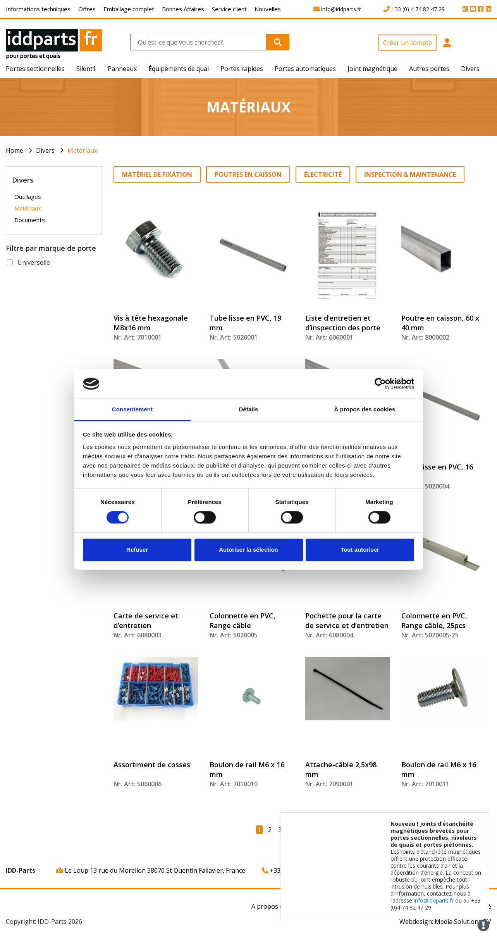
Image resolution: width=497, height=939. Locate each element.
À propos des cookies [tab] (365, 409)
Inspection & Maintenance (410, 174)
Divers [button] (470, 68)
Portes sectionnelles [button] (35, 68)
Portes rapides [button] (241, 68)
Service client (229, 9)
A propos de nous (277, 906)
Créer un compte (407, 42)
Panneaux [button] (122, 68)
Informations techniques (38, 9)
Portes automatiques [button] (305, 68)
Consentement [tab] (132, 409)
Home (14, 150)
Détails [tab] (248, 409)
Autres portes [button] (429, 68)
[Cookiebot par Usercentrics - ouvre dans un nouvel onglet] (380, 384)
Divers (45, 150)
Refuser (137, 549)
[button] (447, 47)
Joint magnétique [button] (372, 68)
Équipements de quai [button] (178, 68)
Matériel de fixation (157, 174)
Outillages (27, 196)
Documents (29, 220)
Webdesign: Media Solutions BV (445, 921)
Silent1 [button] (86, 68)
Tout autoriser (360, 549)
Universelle (33, 262)
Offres (87, 9)
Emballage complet (128, 9)
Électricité (323, 174)
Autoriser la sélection (248, 549)
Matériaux (82, 150)
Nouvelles (268, 9)
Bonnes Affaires (183, 9)
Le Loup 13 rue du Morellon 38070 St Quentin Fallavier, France (150, 870)
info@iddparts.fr (434, 900)
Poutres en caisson (248, 174)
